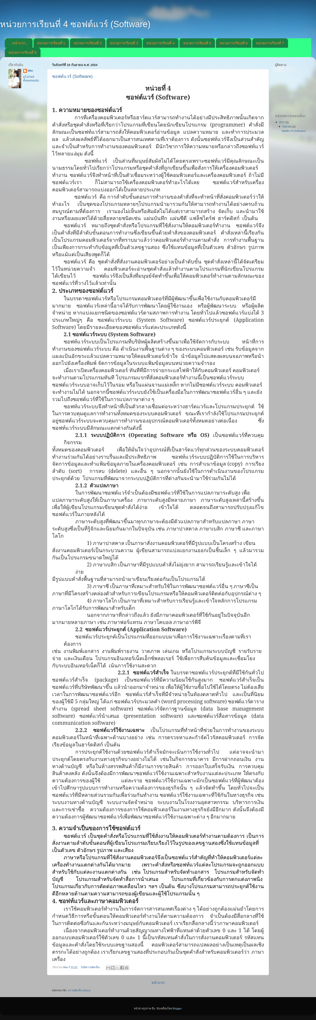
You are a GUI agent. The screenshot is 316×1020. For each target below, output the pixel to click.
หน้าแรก (158, 982)
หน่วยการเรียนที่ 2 (88, 43)
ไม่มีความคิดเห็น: (91, 967)
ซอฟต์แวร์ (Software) (72, 76)
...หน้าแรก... (19, 43)
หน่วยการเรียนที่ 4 (160, 43)
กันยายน (287, 126)
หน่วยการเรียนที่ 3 (124, 43)
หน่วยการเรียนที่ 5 (197, 43)
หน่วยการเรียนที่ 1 (51, 43)
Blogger (177, 1008)
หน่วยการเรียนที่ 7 (270, 43)
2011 (282, 122)
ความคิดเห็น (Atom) (79, 990)
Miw (30, 70)
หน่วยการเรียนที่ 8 (22, 52)
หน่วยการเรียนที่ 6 (234, 43)
